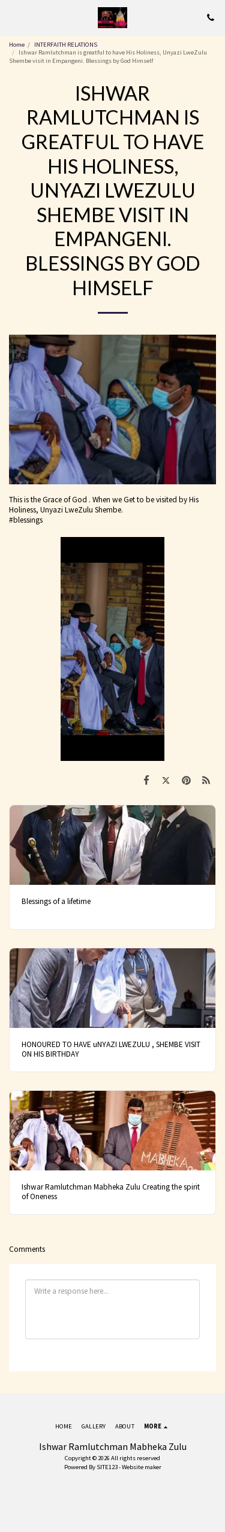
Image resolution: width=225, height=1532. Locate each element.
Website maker (141, 1467)
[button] (13, 17)
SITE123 (107, 1467)
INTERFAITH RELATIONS (65, 44)
